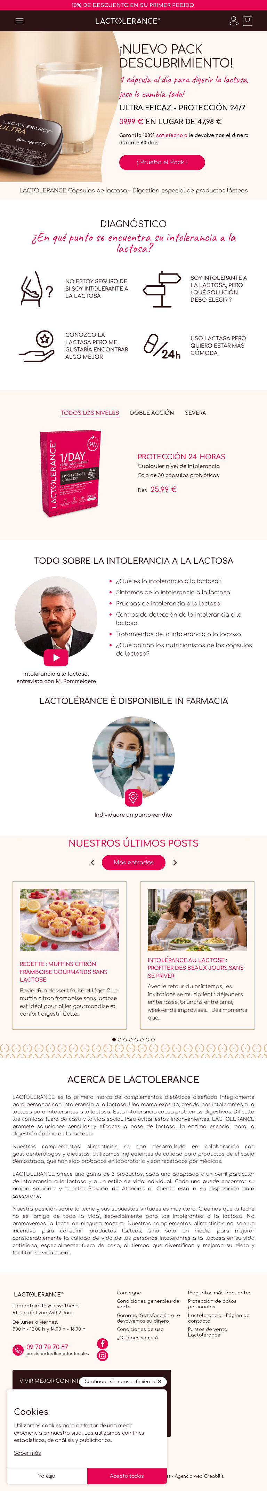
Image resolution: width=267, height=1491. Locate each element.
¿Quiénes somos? (138, 1337)
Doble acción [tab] (152, 413)
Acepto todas (127, 1476)
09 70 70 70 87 (47, 1347)
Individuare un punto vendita (133, 815)
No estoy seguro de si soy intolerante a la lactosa (96, 289)
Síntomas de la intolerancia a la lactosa (173, 592)
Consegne (129, 1293)
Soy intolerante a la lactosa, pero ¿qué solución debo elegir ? (219, 289)
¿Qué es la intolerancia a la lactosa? (168, 581)
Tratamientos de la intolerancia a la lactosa (178, 634)
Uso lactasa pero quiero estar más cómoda (218, 346)
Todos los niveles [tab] (90, 413)
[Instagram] (102, 1358)
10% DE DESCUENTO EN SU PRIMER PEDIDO (133, 5)
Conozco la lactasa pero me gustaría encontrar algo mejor (96, 346)
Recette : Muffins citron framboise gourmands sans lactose (63, 972)
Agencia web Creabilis (199, 1476)
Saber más (27, 1453)
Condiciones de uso (140, 1329)
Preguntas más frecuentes (219, 1293)
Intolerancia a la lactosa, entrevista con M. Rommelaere (56, 677)
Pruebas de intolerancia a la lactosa (168, 604)
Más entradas (134, 862)
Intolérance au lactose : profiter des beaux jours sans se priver (196, 968)
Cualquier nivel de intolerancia (179, 466)
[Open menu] (19, 21)
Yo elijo (46, 1476)
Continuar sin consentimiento (119, 1381)
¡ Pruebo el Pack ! (162, 162)
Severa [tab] (195, 413)
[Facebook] (102, 1346)
